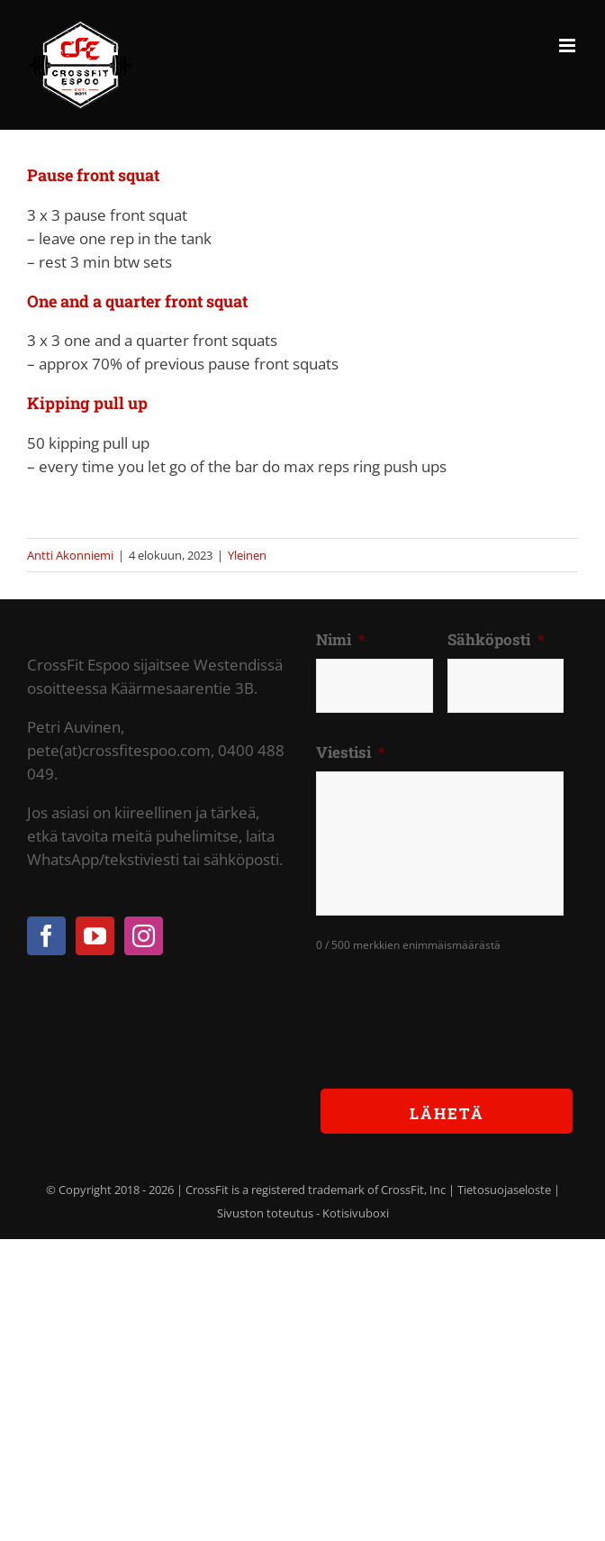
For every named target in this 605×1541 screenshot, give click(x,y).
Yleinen (247, 555)
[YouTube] (95, 935)
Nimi (341, 640)
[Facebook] (46, 935)
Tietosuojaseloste (504, 1189)
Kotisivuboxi (355, 1213)
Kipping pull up (87, 403)
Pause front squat (93, 175)
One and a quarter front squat (137, 301)
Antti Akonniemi (70, 555)
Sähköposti (496, 640)
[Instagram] (143, 935)
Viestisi (350, 752)
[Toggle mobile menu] (568, 45)
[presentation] (453, 1006)
